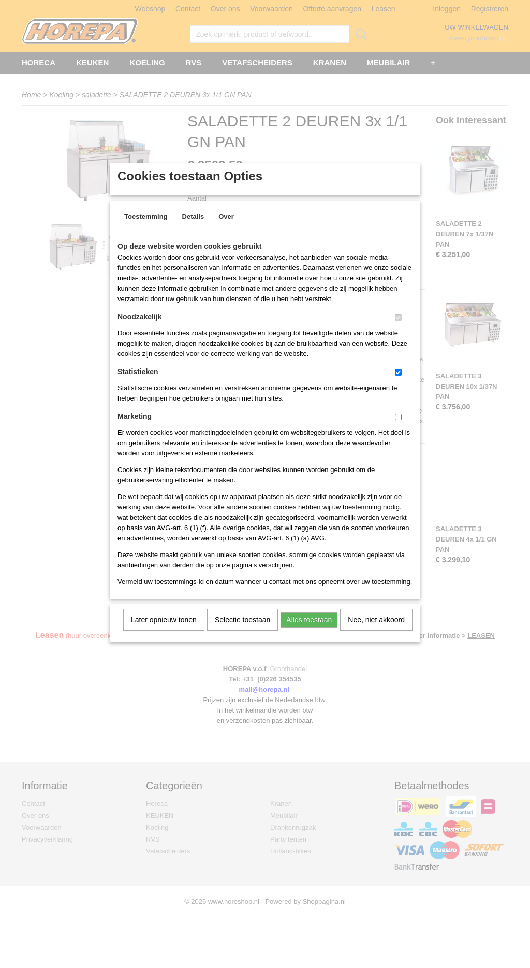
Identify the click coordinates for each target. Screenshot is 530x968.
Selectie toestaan (242, 633)
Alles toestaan (309, 633)
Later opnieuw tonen (164, 633)
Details (193, 230)
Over (226, 230)
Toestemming (146, 230)
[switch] (398, 331)
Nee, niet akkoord (376, 633)
